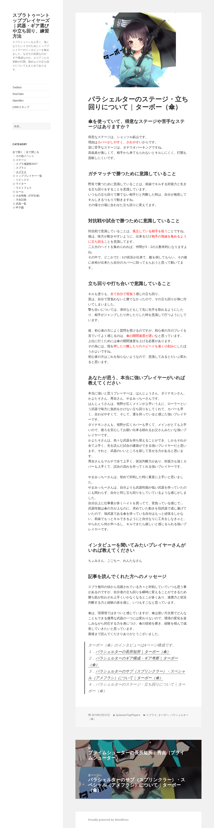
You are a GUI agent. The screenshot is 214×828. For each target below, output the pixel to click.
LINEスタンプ (21, 107)
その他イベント (25, 156)
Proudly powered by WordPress (108, 819)
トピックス (22, 179)
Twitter (17, 87)
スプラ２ (21, 172)
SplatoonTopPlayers (128, 715)
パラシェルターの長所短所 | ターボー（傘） (133, 651)
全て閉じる (32, 152)
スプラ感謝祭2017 (27, 164)
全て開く (18, 152)
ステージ (21, 160)
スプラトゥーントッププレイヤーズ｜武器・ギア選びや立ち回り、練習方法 (31, 25)
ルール (20, 191)
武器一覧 (21, 203)
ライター (21, 183)
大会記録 (21, 199)
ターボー (163, 715)
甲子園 (20, 207)
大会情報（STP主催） (28, 195)
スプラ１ (21, 167)
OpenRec (18, 100)
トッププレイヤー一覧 (29, 175)
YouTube (18, 94)
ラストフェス (24, 187)
